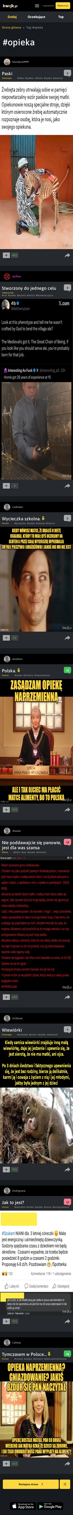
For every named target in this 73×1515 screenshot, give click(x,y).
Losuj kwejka (66, 1486)
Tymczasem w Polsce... (26, 1354)
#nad (4, 295)
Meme (5, 852)
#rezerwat (58, 78)
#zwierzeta (22, 1034)
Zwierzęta (7, 78)
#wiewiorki (52, 1034)
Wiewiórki (12, 1030)
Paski (7, 73)
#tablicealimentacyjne (55, 1359)
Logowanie (48, 5)
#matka (30, 1207)
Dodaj (12, 17)
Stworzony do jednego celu (29, 288)
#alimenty (28, 675)
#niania (47, 1207)
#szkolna (50, 523)
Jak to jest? (13, 1202)
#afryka (39, 78)
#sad (24, 852)
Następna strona (31, 1484)
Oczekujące (36, 17)
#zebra (20, 78)
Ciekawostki (8, 292)
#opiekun (29, 78)
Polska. (11, 670)
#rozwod (18, 1359)
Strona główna (11, 27)
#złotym (31, 295)
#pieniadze (19, 1207)
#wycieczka (20, 523)
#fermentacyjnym (44, 295)
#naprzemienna (42, 675)
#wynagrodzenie (61, 1207)
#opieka (48, 78)
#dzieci (16, 852)
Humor (5, 523)
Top (61, 17)
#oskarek (40, 523)
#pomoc (33, 1034)
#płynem (21, 295)
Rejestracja (62, 5)
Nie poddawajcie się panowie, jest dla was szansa (31, 845)
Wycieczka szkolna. (23, 518)
